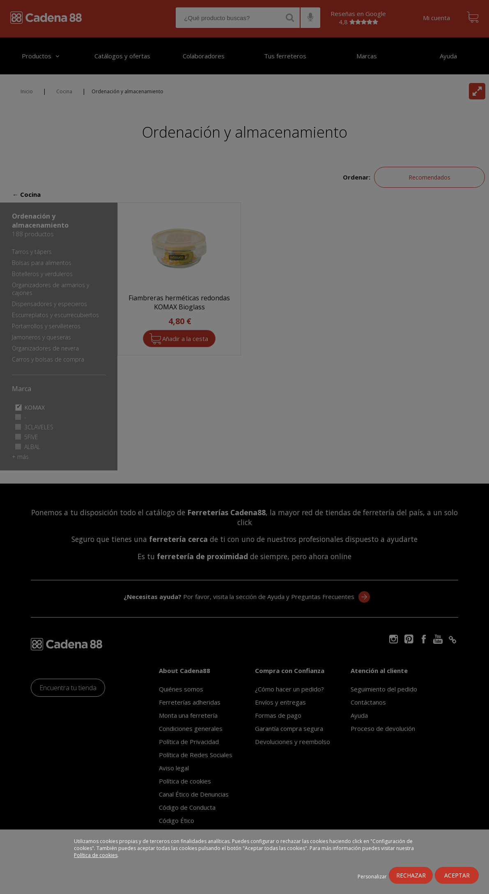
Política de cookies (95, 855)
